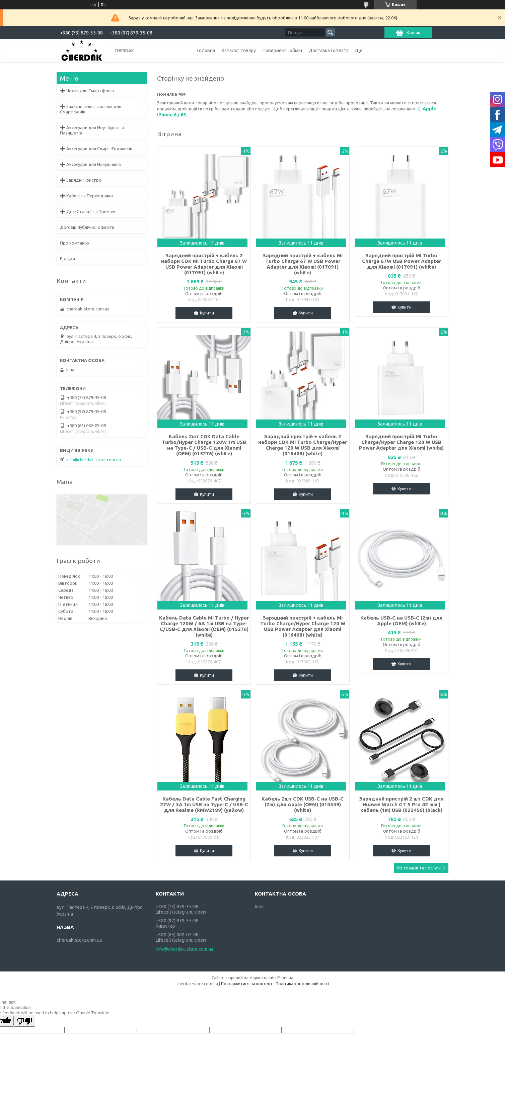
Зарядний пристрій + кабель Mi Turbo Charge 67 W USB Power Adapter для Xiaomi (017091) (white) (303, 264)
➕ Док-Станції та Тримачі (87, 211)
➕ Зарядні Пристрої (81, 180)
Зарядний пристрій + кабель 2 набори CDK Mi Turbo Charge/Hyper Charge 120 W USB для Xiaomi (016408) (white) (302, 445)
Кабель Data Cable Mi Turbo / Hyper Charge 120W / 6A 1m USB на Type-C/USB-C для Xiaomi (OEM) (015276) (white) (204, 626)
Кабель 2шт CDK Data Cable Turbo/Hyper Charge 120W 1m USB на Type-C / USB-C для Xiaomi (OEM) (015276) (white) (204, 445)
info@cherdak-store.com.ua (93, 459)
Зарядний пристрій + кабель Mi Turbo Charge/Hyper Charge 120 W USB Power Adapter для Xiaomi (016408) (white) (302, 626)
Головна (206, 50)
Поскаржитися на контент (247, 984)
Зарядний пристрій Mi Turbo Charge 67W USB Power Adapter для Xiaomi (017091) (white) (401, 261)
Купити (207, 312)
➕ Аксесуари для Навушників (90, 164)
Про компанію (74, 243)
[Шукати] (330, 32)
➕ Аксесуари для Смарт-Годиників (96, 148)
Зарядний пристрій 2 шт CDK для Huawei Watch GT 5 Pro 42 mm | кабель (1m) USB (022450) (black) (401, 804)
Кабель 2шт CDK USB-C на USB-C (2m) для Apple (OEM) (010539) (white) (303, 804)
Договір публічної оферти (87, 227)
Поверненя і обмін (282, 50)
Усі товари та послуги (418, 867)
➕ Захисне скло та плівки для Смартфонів (90, 109)
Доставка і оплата (329, 50)
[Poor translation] (24, 1021)
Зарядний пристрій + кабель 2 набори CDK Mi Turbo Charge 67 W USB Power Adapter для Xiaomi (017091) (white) (204, 264)
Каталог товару (239, 50)
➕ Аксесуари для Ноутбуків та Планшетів (92, 130)
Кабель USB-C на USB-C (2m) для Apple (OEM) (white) (401, 620)
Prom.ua (285, 977)
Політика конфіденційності (302, 984)
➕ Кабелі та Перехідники (86, 195)
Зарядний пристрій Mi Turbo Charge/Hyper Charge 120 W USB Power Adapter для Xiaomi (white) (401, 442)
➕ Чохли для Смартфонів (87, 90)
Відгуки (67, 258)
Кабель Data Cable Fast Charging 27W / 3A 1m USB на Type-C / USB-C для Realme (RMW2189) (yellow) (204, 804)
